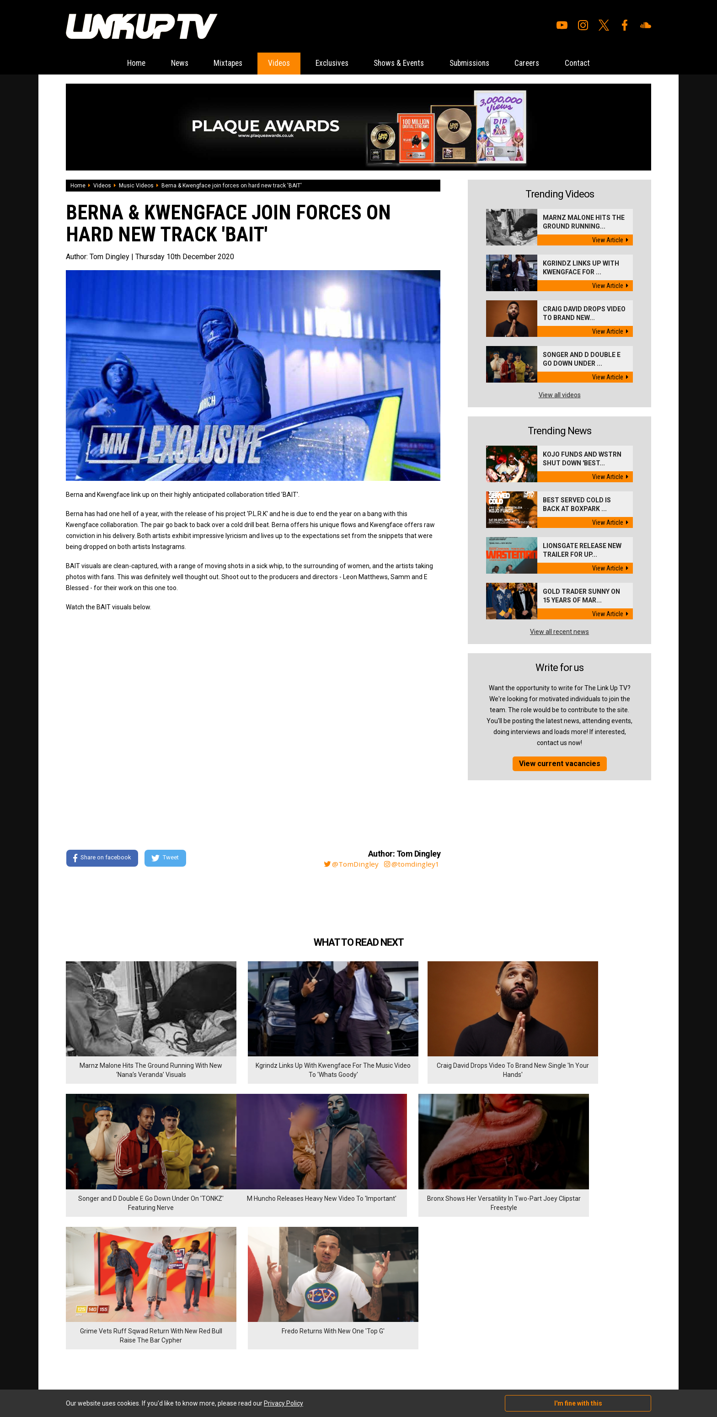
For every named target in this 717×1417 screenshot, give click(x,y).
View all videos (560, 395)
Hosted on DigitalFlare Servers (100, 1368)
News (167, 63)
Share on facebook (102, 858)
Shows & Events (401, 63)
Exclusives (330, 63)
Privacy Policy (166, 1312)
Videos (273, 63)
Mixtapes (219, 63)
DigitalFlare (170, 1360)
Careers (539, 63)
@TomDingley (349, 864)
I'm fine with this (578, 1403)
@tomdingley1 (412, 864)
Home (120, 63)
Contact (593, 63)
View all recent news (559, 632)
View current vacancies (559, 763)
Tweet (166, 858)
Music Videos (136, 185)
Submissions (477, 63)
